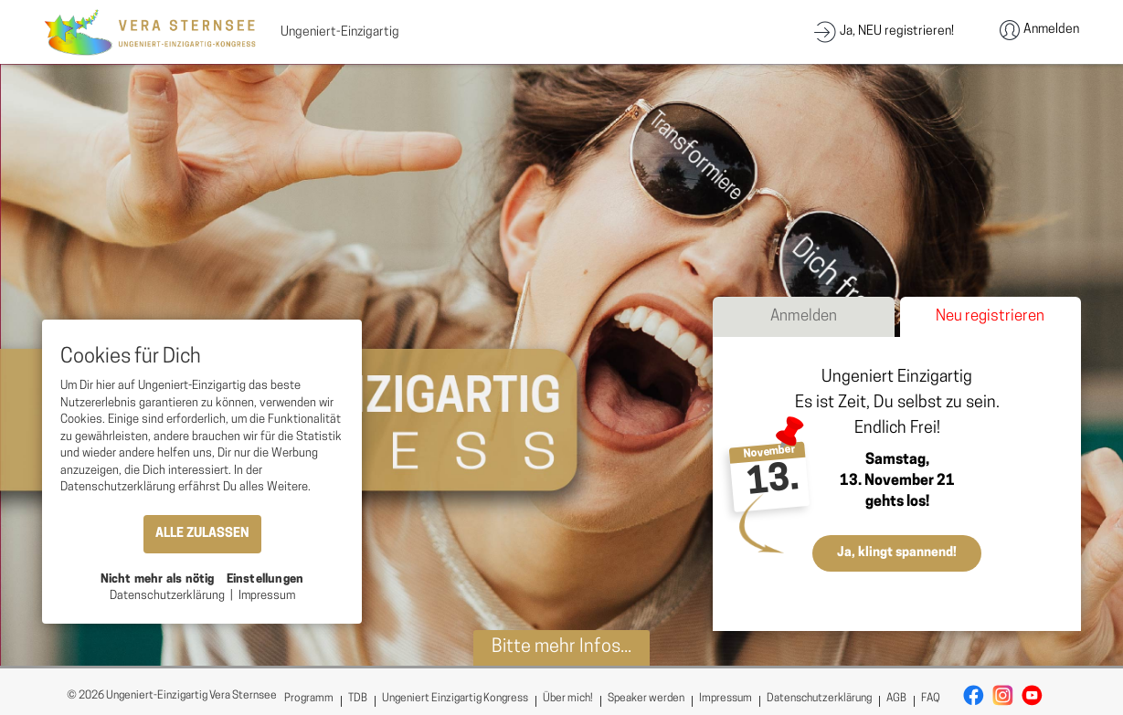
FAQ (930, 698)
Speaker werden (646, 698)
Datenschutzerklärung (819, 698)
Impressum (725, 698)
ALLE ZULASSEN (202, 534)
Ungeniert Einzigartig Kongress (455, 698)
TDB (357, 698)
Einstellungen (265, 579)
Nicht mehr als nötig (158, 579)
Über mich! (568, 698)
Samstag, (897, 460)
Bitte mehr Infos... (561, 647)
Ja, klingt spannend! (897, 553)
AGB (896, 698)
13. (773, 483)
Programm (309, 698)
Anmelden (803, 316)
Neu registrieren (990, 316)
